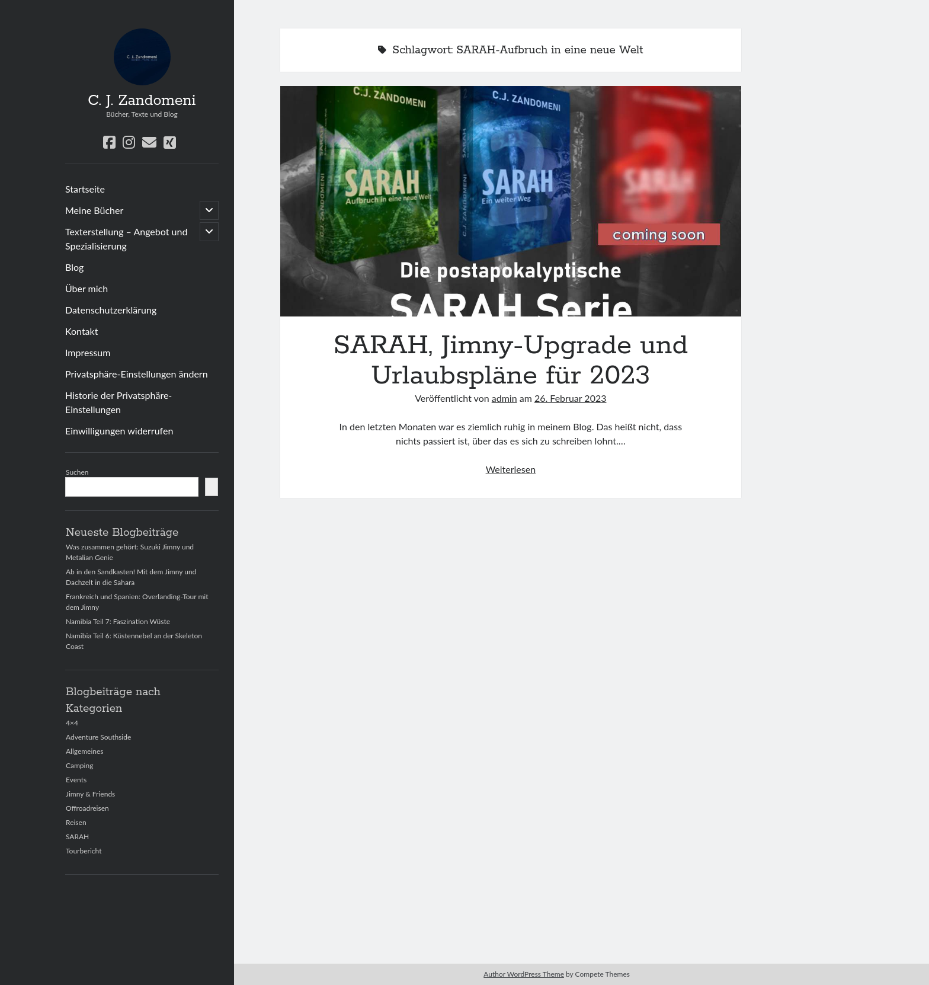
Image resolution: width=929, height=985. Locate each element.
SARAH (77, 836)
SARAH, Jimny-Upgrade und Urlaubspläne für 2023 (510, 201)
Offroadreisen (87, 808)
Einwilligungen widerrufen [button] (119, 430)
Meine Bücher (94, 210)
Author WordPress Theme (523, 974)
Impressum (87, 352)
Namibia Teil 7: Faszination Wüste (118, 621)
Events (76, 779)
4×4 (72, 722)
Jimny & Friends (90, 793)
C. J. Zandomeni (142, 100)
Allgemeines (85, 751)
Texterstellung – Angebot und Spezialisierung (126, 238)
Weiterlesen (511, 469)
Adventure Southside (98, 737)
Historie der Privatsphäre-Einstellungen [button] (118, 402)
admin (504, 398)
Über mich (86, 288)
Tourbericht (83, 850)
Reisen (76, 822)
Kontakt (81, 331)
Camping (79, 765)
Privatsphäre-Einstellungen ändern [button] (136, 373)
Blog (74, 267)
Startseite (85, 188)
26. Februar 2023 (570, 398)
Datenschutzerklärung (110, 309)
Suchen (77, 472)
